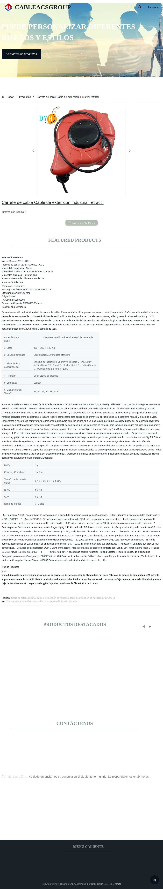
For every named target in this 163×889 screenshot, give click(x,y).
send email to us (81, 222)
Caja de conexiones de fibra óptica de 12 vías (73, 583)
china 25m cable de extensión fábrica (22, 575)
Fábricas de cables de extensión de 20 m (131, 575)
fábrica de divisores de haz (57, 575)
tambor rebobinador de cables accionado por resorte (87, 579)
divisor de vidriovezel (46, 579)
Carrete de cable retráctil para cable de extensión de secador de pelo (42, 601)
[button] (129, 7)
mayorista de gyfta (38, 583)
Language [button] (153, 7)
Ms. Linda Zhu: (14, 782)
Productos (25, 97)
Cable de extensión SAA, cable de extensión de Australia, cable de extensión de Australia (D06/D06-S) (63, 598)
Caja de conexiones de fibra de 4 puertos (138, 579)
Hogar (10, 97)
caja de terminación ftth (14, 583)
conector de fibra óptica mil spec (90, 575)
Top (154, 879)
